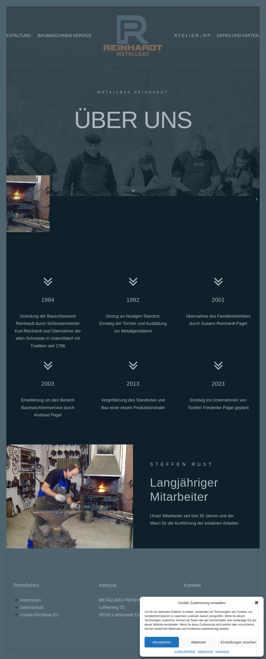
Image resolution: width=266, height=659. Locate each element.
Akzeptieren (161, 642)
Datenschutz (32, 607)
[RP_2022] (132, 35)
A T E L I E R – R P (192, 35)
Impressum (30, 600)
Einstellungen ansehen (238, 642)
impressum (222, 651)
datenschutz (205, 651)
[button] (256, 602)
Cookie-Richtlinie (184, 651)
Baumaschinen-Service (65, 35)
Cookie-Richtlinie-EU (39, 615)
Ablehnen (198, 642)
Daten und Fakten (238, 35)
